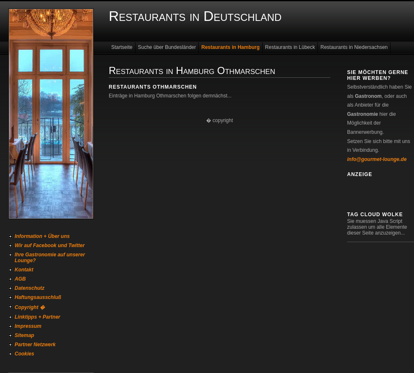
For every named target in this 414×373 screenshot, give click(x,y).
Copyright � (30, 307)
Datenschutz (29, 288)
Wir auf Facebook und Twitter (49, 245)
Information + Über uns (42, 236)
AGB (20, 279)
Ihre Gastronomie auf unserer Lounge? (50, 257)
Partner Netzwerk (35, 344)
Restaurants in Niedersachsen (354, 47)
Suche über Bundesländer (167, 47)
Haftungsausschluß (38, 297)
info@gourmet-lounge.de (376, 159)
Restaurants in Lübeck (290, 47)
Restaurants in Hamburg (230, 47)
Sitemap (24, 335)
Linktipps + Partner (37, 317)
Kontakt (24, 270)
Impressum (28, 326)
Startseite (122, 47)
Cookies (24, 354)
